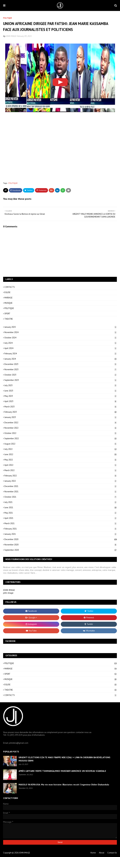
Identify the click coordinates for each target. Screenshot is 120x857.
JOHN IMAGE (11, 36)
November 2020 (60, 544)
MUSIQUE (8, 303)
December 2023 (60, 364)
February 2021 (60, 528)
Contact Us (112, 852)
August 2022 (60, 443)
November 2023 (60, 369)
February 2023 (60, 412)
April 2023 (60, 401)
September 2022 (60, 438)
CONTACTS (9, 287)
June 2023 (60, 390)
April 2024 (60, 348)
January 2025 (60, 327)
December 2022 (60, 422)
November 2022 (60, 428)
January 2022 (60, 481)
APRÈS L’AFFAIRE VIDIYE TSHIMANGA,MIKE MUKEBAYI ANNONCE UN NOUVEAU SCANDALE (62, 771)
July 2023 (60, 385)
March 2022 (60, 470)
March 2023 (60, 406)
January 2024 (60, 359)
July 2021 (60, 502)
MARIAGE (8, 297)
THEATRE (8, 319)
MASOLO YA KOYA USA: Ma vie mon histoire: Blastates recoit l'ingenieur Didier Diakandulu (64, 784)
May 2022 (60, 459)
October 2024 (60, 337)
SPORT (7, 313)
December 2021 (60, 486)
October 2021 (60, 497)
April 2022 (60, 465)
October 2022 (60, 433)
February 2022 (60, 475)
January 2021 (60, 534)
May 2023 (60, 396)
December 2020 (60, 539)
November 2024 (60, 332)
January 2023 (60, 417)
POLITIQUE (13, 183)
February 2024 (60, 353)
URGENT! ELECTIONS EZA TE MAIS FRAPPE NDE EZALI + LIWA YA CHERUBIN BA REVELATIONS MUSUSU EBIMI (64, 759)
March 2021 (60, 523)
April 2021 (60, 518)
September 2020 (60, 550)
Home (93, 852)
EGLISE (7, 292)
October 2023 (60, 374)
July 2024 (60, 343)
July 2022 (60, 449)
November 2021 (60, 491)
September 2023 (60, 380)
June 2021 (60, 507)
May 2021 (60, 512)
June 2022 (60, 454)
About (101, 852)
